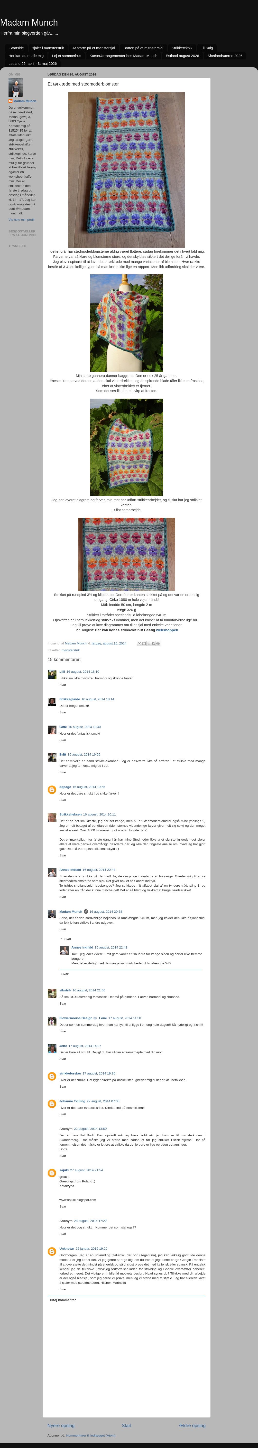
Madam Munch (29, 23)
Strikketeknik (182, 48)
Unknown (66, 1248)
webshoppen (166, 630)
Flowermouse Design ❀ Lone (83, 1018)
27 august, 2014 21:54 (86, 1170)
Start (126, 1425)
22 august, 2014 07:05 (103, 1101)
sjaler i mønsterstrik (48, 48)
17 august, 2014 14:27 (85, 1046)
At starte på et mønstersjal (93, 48)
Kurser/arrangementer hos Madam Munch (123, 56)
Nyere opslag (60, 1425)
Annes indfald (70, 870)
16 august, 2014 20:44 (99, 870)
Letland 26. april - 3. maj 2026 (33, 63)
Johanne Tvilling (72, 1101)
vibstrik (65, 990)
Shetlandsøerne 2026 (225, 56)
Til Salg (207, 48)
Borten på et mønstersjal (143, 48)
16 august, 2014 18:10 (82, 671)
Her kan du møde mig (26, 56)
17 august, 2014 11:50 (124, 1018)
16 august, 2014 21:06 (89, 990)
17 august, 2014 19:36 (99, 1073)
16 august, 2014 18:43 (84, 727)
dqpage (65, 787)
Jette (63, 1046)
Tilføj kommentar (62, 1300)
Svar (62, 685)
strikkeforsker (70, 1073)
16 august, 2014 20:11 (99, 814)
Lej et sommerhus (66, 56)
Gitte (63, 727)
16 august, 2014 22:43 (111, 947)
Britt (62, 754)
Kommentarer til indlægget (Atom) (91, 1435)
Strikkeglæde (69, 699)
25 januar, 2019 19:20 (92, 1248)
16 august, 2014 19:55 (84, 754)
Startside (16, 48)
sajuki (64, 1170)
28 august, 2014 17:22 (90, 1221)
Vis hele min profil (21, 219)
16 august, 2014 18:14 (98, 699)
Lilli (62, 671)
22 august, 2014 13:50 (90, 1129)
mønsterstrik (71, 650)
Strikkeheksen (70, 814)
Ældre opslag (192, 1425)
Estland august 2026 (182, 56)
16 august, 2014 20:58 (106, 911)
